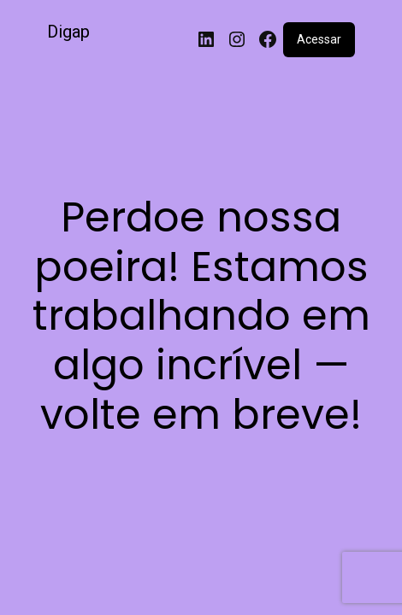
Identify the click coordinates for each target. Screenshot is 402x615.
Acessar (319, 39)
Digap (68, 31)
